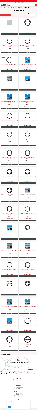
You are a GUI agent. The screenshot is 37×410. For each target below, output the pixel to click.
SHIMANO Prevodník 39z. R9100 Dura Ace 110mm (9, 306)
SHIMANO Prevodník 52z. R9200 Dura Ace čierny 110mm (27, 176)
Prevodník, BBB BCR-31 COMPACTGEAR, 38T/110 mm (9, 65)
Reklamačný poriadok (18, 396)
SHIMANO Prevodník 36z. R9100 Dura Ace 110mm (9, 250)
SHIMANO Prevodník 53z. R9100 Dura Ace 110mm (27, 306)
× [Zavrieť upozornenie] (35, 1)
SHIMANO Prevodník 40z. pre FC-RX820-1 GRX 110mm (9, 344)
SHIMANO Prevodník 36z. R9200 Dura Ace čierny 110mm (27, 139)
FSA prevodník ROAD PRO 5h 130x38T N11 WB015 (27, 325)
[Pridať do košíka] (9, 34)
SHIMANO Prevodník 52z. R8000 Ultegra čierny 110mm (27, 158)
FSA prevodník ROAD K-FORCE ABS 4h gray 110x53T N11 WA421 (27, 344)
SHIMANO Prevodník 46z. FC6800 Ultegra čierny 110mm (27, 83)
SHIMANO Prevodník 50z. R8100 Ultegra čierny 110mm (27, 288)
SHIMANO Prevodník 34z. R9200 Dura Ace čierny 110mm (9, 120)
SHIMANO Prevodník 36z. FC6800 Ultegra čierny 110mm (27, 65)
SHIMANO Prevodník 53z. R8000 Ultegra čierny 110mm (27, 270)
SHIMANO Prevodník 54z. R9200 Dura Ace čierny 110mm (9, 195)
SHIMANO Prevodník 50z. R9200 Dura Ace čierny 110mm (9, 176)
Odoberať (30, 369)
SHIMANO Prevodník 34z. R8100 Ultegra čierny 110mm (9, 46)
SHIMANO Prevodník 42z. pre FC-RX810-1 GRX (27, 213)
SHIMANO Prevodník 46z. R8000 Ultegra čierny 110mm (9, 325)
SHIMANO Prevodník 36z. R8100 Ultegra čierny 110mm (27, 46)
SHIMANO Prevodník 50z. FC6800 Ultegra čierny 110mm (9, 102)
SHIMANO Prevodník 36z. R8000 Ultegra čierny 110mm (9, 139)
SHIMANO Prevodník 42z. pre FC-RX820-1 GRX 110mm (27, 27)
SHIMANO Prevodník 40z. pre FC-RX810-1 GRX (27, 194)
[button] (19, 5)
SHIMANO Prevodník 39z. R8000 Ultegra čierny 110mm (9, 270)
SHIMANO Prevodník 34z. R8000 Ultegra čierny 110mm (27, 120)
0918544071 (19, 388)
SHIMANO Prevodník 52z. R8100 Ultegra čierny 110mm (9, 214)
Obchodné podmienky (18, 393)
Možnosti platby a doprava (18, 395)
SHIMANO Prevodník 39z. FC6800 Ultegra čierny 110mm (9, 83)
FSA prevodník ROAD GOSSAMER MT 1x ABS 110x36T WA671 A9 (9, 288)
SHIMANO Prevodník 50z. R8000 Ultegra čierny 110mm (9, 158)
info (21, 366)
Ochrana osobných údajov (18, 394)
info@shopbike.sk (20, 387)
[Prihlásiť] (23, 5)
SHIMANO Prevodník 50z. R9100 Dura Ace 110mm (27, 250)
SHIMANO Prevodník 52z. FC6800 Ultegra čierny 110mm (27, 102)
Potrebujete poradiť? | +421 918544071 (18, 2)
